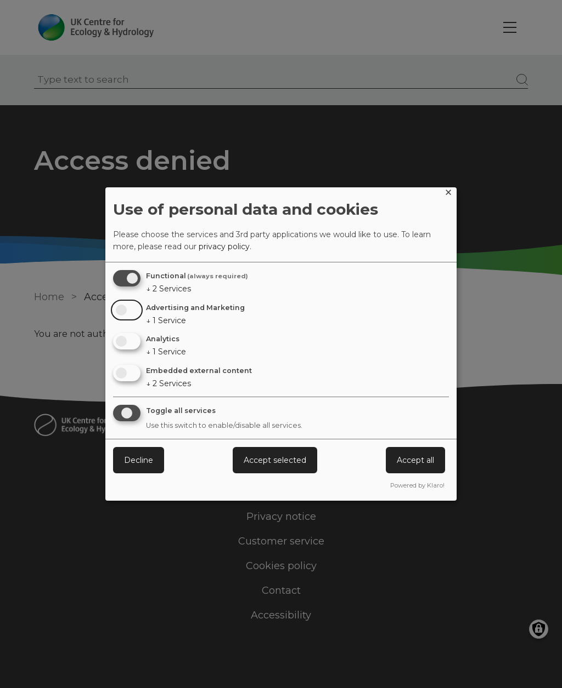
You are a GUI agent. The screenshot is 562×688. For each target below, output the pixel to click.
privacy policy (224, 246)
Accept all (415, 460)
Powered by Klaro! (417, 485)
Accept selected (275, 460)
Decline (138, 460)
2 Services (168, 288)
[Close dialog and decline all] (448, 194)
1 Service (166, 320)
